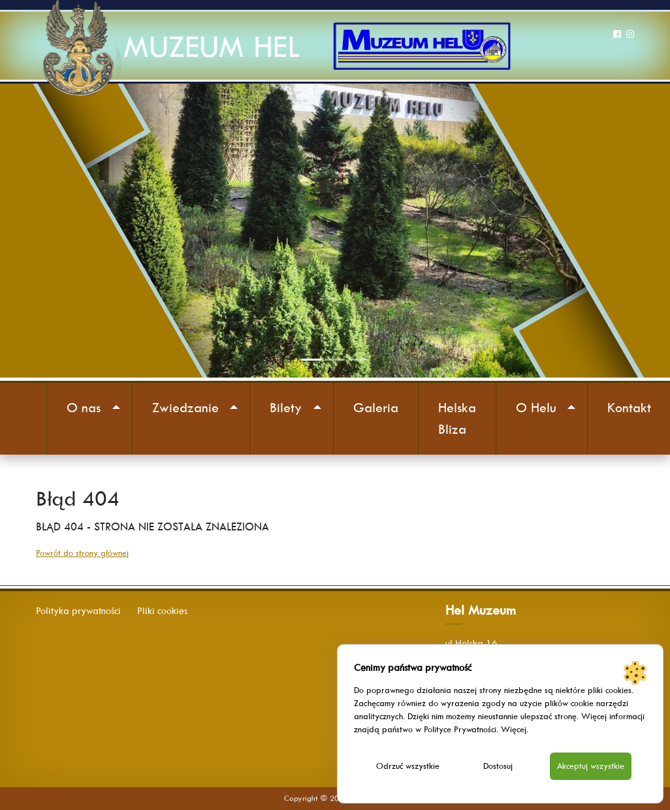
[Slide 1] (311, 359)
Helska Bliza (457, 418)
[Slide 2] (335, 359)
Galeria (375, 407)
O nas (84, 407)
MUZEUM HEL (211, 47)
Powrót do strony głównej (82, 553)
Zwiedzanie (185, 407)
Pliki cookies (162, 611)
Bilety (286, 407)
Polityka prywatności (78, 611)
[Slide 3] (358, 359)
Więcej (513, 729)
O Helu (536, 407)
